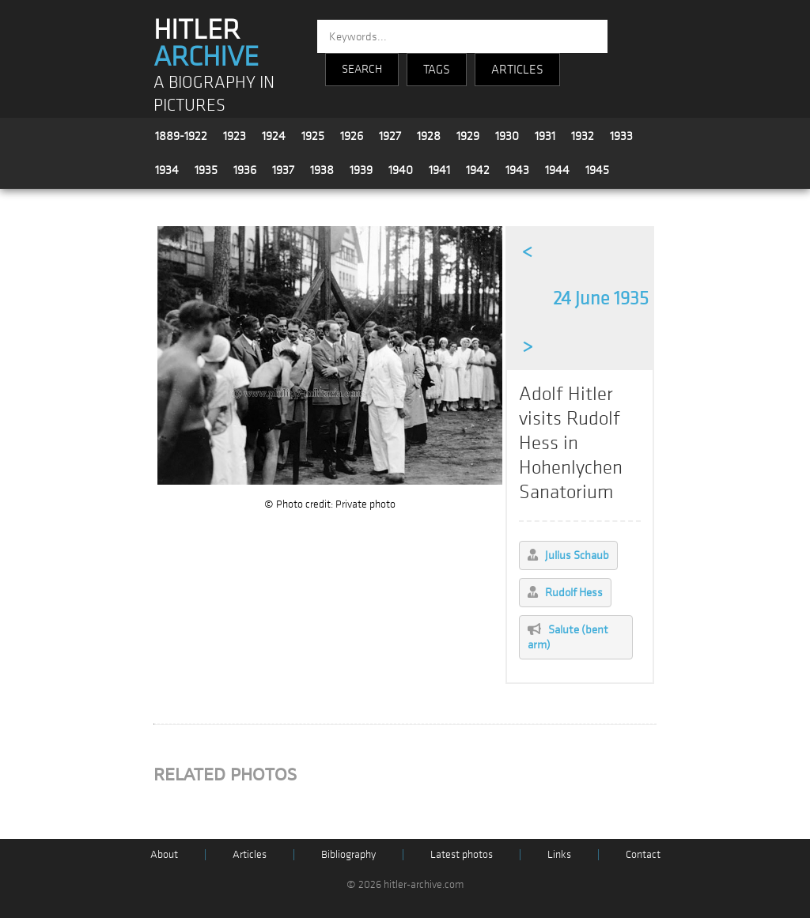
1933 (621, 136)
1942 (478, 170)
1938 (322, 170)
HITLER (206, 43)
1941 (439, 170)
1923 (234, 136)
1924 (274, 136)
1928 (429, 136)
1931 (545, 136)
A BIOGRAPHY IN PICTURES (213, 94)
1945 (597, 170)
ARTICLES (517, 69)
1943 (517, 170)
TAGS (436, 69)
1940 (400, 170)
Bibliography (348, 854)
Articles (250, 854)
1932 (582, 136)
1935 (206, 170)
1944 (557, 170)
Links (559, 854)
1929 (467, 136)
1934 (167, 170)
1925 (312, 136)
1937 (283, 170)
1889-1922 (181, 136)
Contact (643, 854)
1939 (361, 170)
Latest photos (461, 854)
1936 (244, 170)
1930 (507, 136)
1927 (390, 136)
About (164, 854)
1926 (351, 136)
